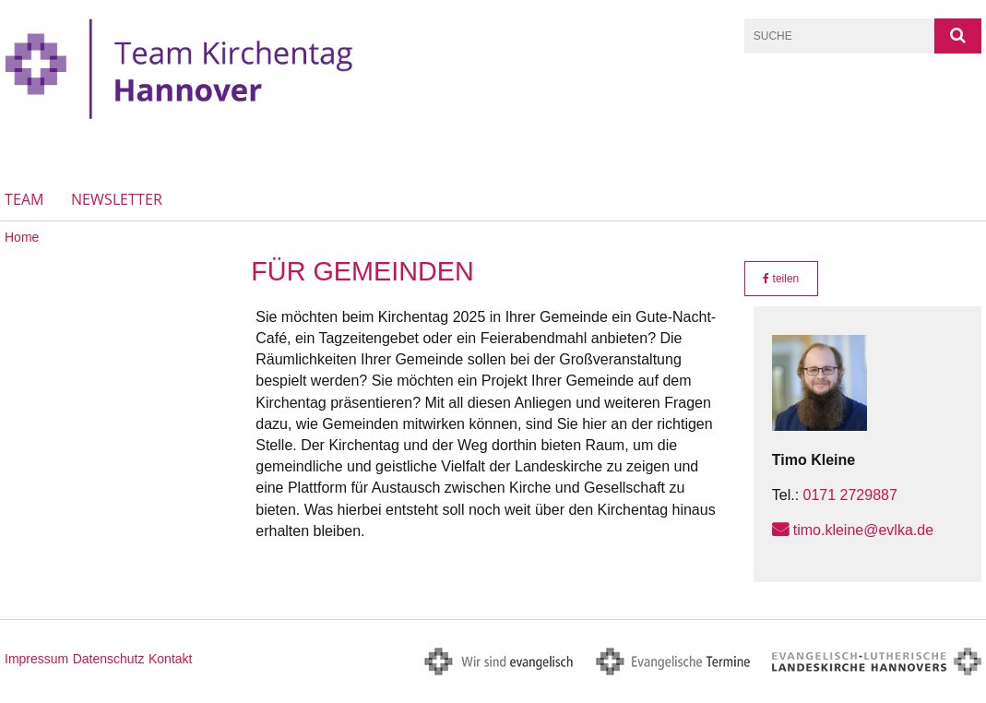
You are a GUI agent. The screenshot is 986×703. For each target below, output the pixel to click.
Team (24, 199)
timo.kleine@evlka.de (863, 530)
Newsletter (116, 199)
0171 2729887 (850, 495)
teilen (781, 278)
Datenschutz (109, 658)
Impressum (36, 658)
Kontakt (170, 658)
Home (22, 237)
